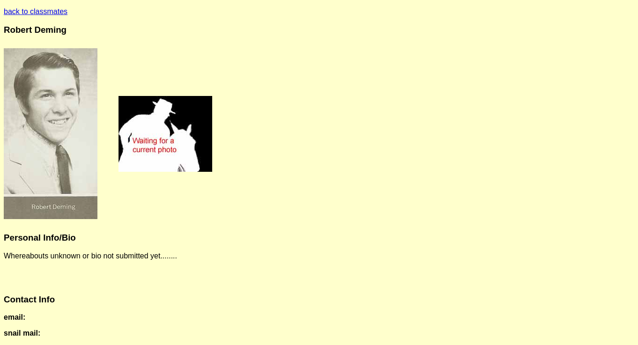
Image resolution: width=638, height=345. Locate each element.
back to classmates (35, 11)
